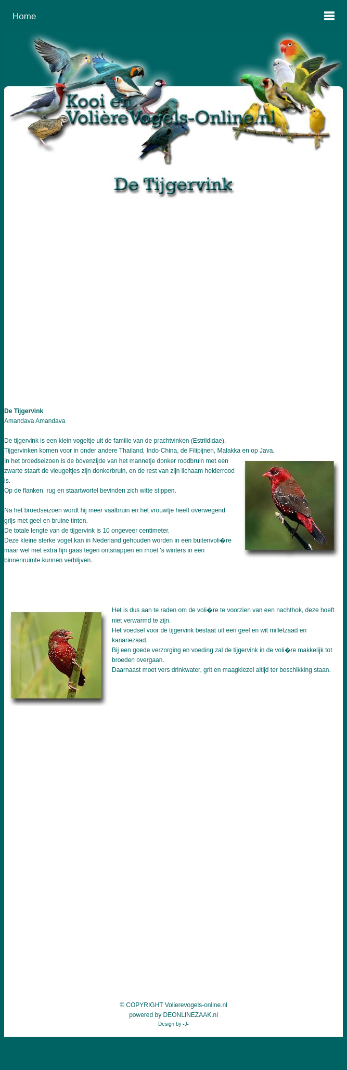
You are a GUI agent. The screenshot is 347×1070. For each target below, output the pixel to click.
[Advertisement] (173, 293)
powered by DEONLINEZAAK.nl (173, 1015)
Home (24, 16)
